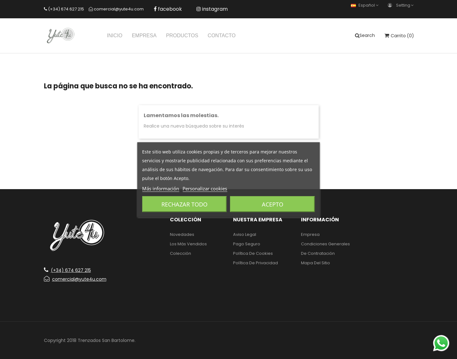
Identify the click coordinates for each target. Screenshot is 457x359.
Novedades (182, 234)
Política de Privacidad (255, 263)
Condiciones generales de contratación (325, 248)
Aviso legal (244, 234)
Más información (160, 188)
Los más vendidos (188, 244)
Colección (180, 253)
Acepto (272, 204)
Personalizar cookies (205, 188)
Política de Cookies (253, 253)
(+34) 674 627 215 (67, 270)
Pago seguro (246, 244)
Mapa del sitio (315, 263)
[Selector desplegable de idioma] (366, 5)
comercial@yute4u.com (75, 279)
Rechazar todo (184, 204)
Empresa (310, 234)
